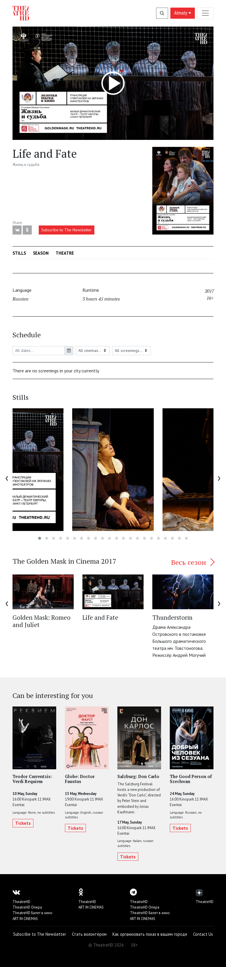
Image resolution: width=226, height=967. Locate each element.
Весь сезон (192, 562)
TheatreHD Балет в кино (32, 912)
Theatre (65, 253)
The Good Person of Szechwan (191, 779)
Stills (19, 253)
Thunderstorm (172, 617)
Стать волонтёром (89, 934)
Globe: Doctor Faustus (80, 779)
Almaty (182, 13)
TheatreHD (21, 901)
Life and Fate (100, 617)
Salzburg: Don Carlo (138, 776)
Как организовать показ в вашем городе (149, 934)
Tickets (23, 823)
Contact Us (203, 934)
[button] (39, 538)
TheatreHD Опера (27, 907)
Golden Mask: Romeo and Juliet (41, 621)
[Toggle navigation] (205, 13)
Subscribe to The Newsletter (66, 229)
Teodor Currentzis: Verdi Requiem (32, 779)
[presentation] (6, 477)
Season (41, 253)
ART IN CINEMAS (25, 918)
